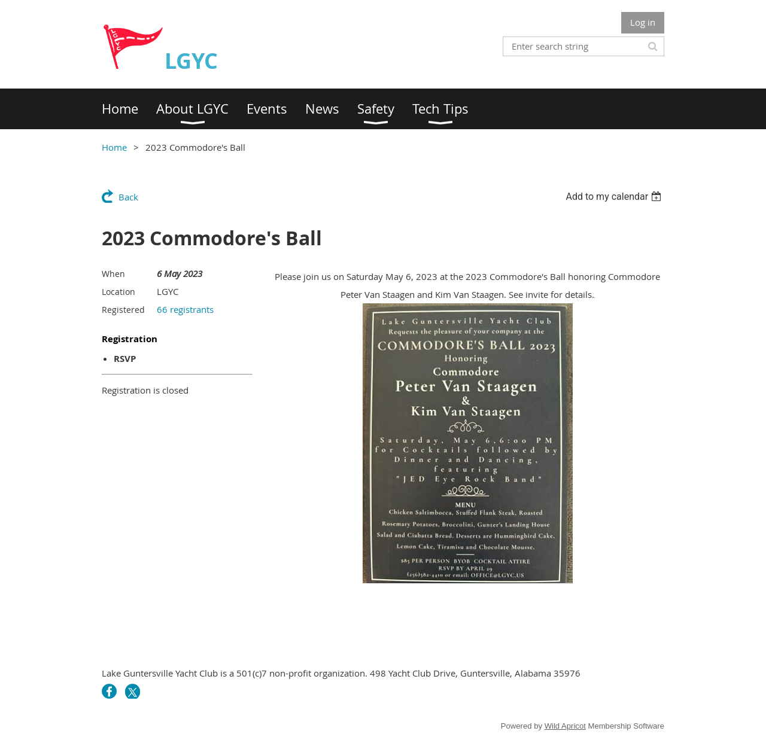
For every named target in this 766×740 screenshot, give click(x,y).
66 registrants (185, 309)
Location (118, 291)
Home (114, 147)
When (113, 273)
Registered (123, 309)
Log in (642, 22)
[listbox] (615, 196)
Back (128, 197)
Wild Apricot (565, 725)
